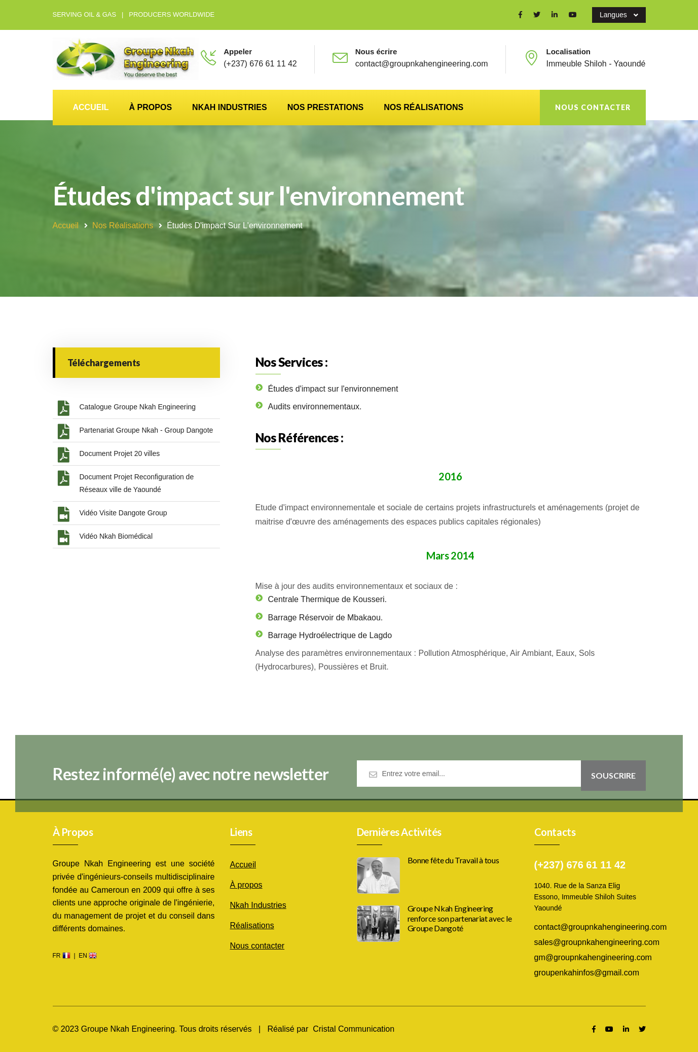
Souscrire (613, 780)
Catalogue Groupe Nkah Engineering (127, 408)
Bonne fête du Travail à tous (453, 860)
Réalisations (252, 925)
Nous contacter (593, 107)
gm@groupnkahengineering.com (593, 957)
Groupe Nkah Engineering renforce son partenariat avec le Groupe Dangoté (460, 917)
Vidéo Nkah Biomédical (105, 537)
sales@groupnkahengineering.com (597, 942)
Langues (619, 15)
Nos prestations (325, 107)
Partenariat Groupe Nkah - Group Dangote (135, 431)
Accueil (91, 107)
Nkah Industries (229, 107)
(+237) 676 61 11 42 (260, 63)
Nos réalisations (423, 107)
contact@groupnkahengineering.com (600, 927)
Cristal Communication (353, 1029)
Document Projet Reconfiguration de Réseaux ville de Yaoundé (126, 482)
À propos (150, 107)
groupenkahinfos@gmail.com (586, 972)
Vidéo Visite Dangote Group (112, 514)
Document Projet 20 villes (109, 455)
